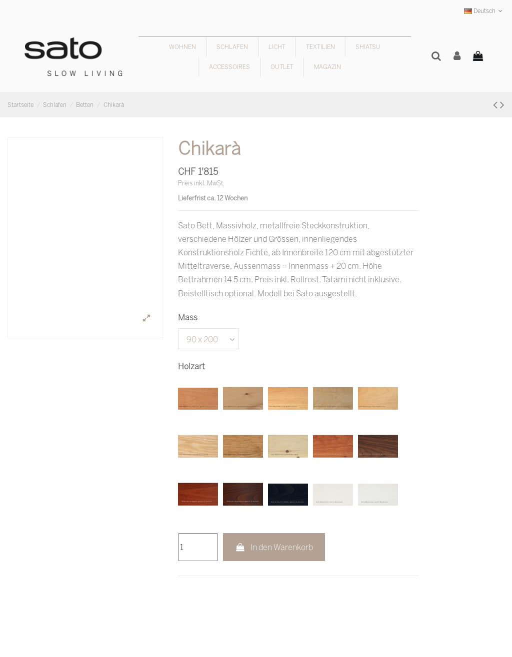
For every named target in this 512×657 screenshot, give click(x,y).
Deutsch (484, 10)
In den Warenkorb (274, 547)
